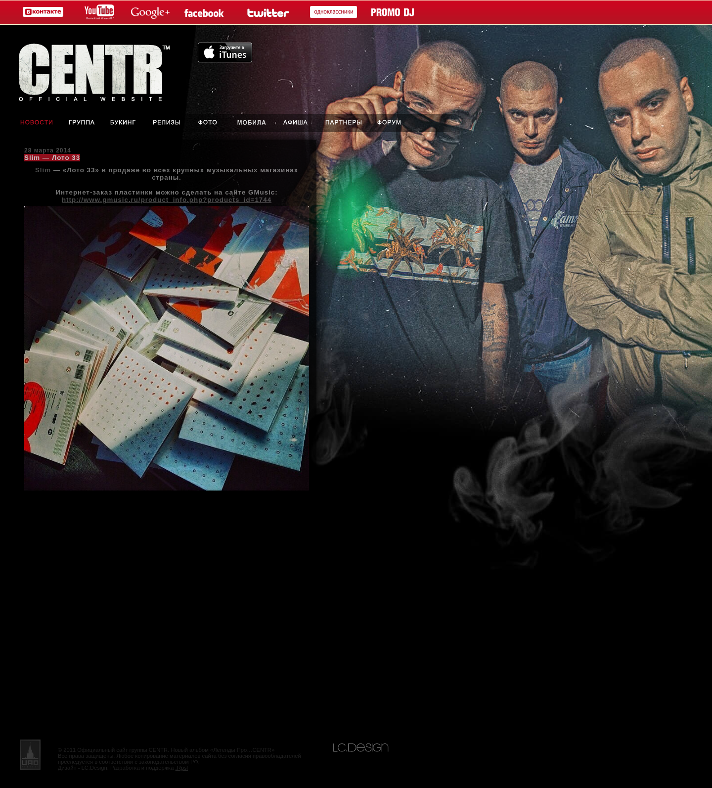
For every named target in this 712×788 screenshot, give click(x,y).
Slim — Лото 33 (52, 157)
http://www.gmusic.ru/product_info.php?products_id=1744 (166, 199)
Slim (43, 170)
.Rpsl (182, 768)
